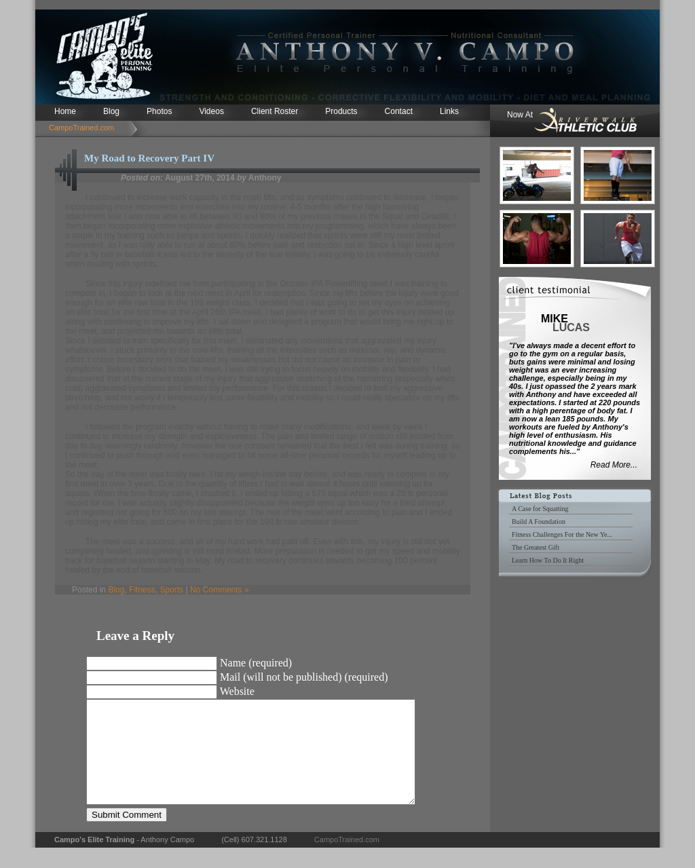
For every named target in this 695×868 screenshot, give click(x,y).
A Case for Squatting (540, 508)
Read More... (613, 465)
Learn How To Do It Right (548, 560)
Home (65, 111)
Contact (399, 111)
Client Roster (274, 111)
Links (449, 111)
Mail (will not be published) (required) (304, 677)
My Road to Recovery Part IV (149, 158)
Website (237, 691)
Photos (159, 111)
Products (341, 111)
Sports (171, 590)
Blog (111, 111)
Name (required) (256, 662)
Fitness (142, 590)
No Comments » (219, 590)
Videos (211, 111)
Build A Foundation (538, 521)
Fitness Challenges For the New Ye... (562, 534)
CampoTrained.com (81, 128)
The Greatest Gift (535, 547)
